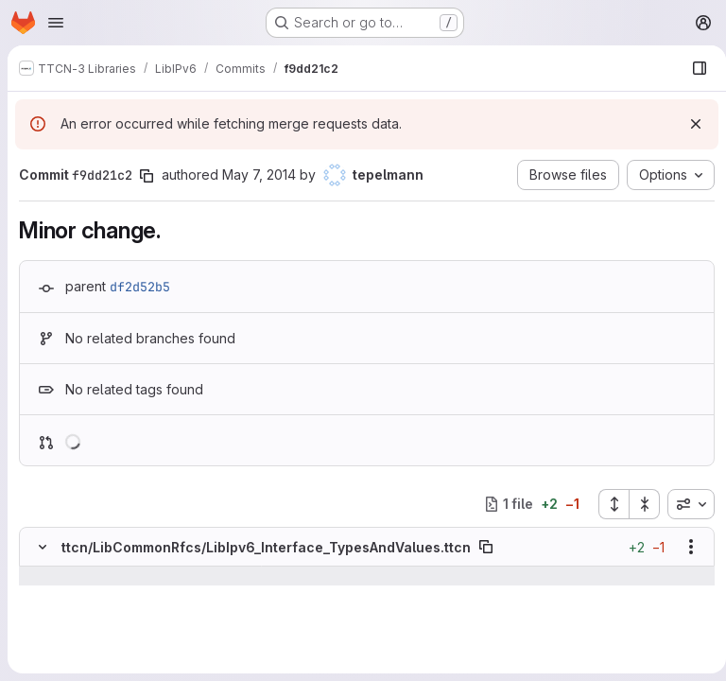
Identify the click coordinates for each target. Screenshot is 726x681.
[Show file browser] (692, 68)
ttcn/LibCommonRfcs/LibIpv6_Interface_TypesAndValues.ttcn (266, 547)
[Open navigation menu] (56, 23)
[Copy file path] (486, 546)
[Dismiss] (688, 124)
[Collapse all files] (637, 504)
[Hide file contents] (42, 546)
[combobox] (683, 504)
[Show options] (683, 546)
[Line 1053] (41, 613)
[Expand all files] (606, 504)
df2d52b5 (140, 286)
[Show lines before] (66, 576)
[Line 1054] (41, 632)
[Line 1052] (41, 594)
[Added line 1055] (87, 651)
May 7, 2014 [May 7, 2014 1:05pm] (259, 174)
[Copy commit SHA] (146, 176)
